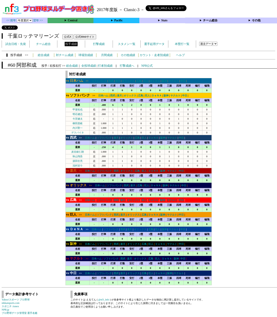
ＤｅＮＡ (155, 80)
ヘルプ (180, 55)
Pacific (118, 20)
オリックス (128, 80)
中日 (182, 80)
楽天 (117, 80)
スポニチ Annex (10, 306)
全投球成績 (88, 65)
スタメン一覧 (126, 44)
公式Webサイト (84, 36)
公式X (67, 36)
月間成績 (107, 55)
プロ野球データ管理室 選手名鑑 (19, 313)
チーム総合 (210, 20)
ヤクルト (174, 80)
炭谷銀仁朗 (77, 151)
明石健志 (78, 114)
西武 (110, 80)
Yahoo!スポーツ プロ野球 (16, 299)
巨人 (145, 80)
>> (78, 80)
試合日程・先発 (15, 44)
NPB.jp (5, 309)
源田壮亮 (78, 161)
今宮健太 (78, 118)
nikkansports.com (10, 303)
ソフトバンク (99, 80)
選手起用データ (154, 44)
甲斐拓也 (78, 109)
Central (72, 20)
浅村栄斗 (78, 165)
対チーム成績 (64, 55)
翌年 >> (38, 20)
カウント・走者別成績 (154, 55)
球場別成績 (85, 55)
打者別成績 (105, 65)
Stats (164, 20)
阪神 (164, 80)
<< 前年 (11, 20)
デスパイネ (77, 132)
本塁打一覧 (182, 44)
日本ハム (103, 95)
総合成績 (43, 55)
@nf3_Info (103, 299)
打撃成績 (99, 44)
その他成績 (128, 55)
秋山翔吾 (78, 156)
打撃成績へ (127, 65)
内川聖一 (78, 128)
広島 (138, 80)
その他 (256, 20)
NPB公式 (147, 65)
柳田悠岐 (78, 123)
